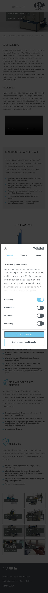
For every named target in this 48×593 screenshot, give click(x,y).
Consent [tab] (9, 256)
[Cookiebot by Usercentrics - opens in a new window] (33, 248)
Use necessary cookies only (24, 342)
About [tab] (38, 256)
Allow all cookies (24, 334)
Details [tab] (24, 256)
